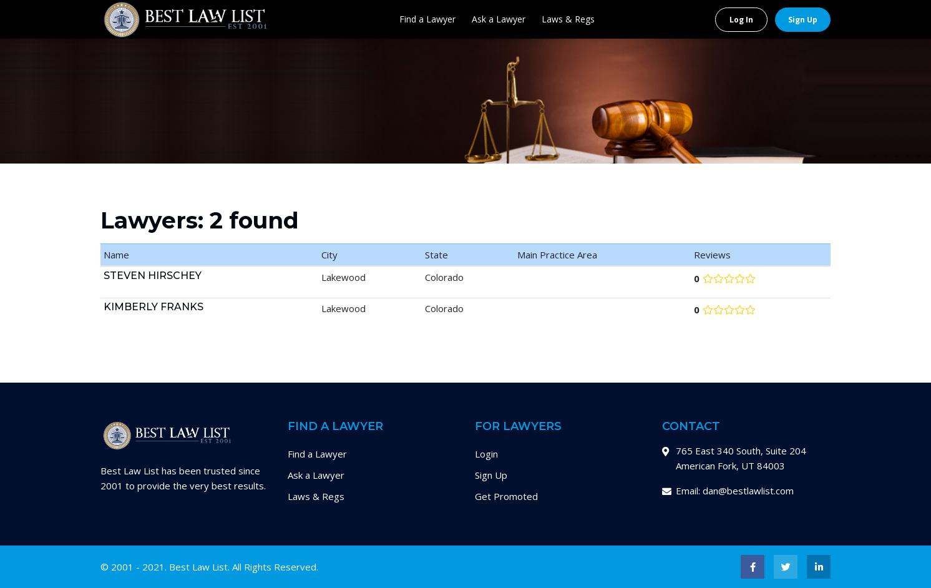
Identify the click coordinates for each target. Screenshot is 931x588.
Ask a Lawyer (498, 19)
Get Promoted (506, 496)
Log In (741, 19)
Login (486, 454)
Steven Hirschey (153, 276)
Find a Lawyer (427, 19)
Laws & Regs (568, 19)
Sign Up (802, 19)
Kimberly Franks (153, 307)
